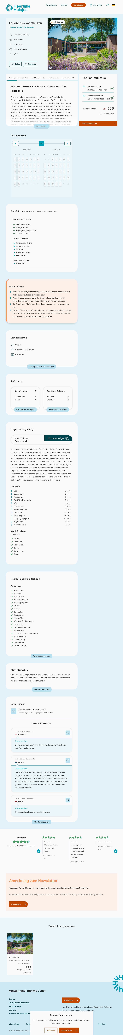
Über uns (12, 1010)
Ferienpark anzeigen (41, 656)
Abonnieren (16, 904)
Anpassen (51, 1030)
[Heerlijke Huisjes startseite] (18, 8)
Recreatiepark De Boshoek (22, 27)
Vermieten (68, 1000)
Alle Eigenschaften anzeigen (41, 367)
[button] (16, 143)
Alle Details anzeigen (25, 409)
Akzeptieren (66, 1030)
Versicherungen (15, 1006)
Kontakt (64, 5)
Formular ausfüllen (41, 689)
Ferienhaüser (51, 5)
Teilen (15, 64)
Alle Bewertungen (41, 822)
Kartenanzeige (58, 438)
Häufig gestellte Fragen (19, 1003)
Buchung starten (89, 123)
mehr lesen (40, 126)
